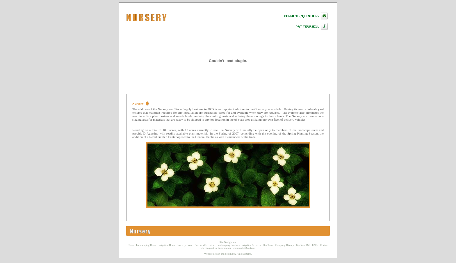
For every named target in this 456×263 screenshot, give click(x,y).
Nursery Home (185, 245)
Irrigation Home (166, 245)
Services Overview (205, 245)
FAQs (315, 245)
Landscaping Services (228, 245)
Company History (284, 245)
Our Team (268, 245)
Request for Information (218, 247)
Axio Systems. (244, 253)
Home (131, 245)
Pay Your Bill (303, 245)
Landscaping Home (146, 245)
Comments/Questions (244, 247)
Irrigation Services (251, 245)
